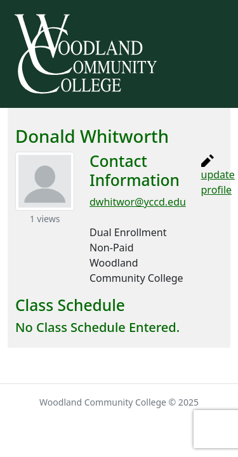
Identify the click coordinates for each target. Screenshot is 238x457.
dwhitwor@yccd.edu (137, 202)
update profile (218, 175)
